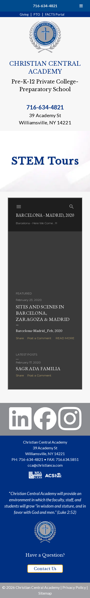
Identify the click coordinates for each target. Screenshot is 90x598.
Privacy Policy (74, 587)
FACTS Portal (54, 14)
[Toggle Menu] (81, 6)
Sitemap (45, 593)
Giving (24, 14)
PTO (37, 14)
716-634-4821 (45, 5)
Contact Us (45, 568)
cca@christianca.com (45, 465)
